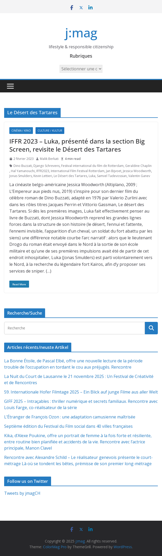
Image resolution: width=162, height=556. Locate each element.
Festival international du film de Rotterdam (92, 166)
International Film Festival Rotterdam (77, 171)
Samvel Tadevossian (112, 176)
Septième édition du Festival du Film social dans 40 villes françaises (68, 426)
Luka (92, 176)
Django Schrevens (46, 166)
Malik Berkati (49, 159)
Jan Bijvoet (113, 171)
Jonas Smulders (20, 176)
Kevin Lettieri (42, 176)
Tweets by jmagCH (22, 493)
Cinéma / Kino (21, 130)
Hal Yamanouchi (23, 171)
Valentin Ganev (139, 176)
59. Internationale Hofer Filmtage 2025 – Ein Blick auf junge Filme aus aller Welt (81, 392)
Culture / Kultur (50, 130)
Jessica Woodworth (137, 171)
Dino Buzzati (22, 166)
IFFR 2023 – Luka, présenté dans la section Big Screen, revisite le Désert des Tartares (77, 145)
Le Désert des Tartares (70, 176)
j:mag (81, 32)
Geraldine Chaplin (138, 166)
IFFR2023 (42, 171)
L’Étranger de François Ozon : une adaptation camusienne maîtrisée (69, 417)
